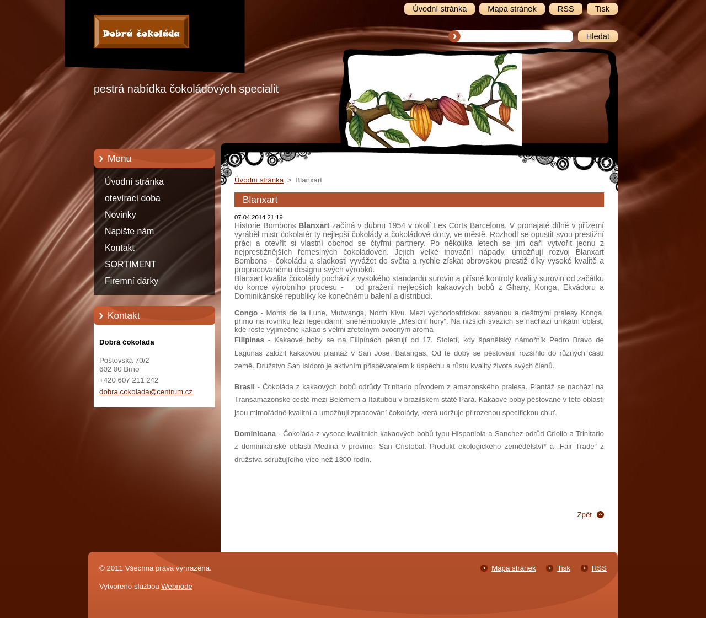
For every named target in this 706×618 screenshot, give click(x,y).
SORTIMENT (130, 264)
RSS (599, 568)
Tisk (563, 568)
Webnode (176, 586)
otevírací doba (133, 198)
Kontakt (120, 247)
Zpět (584, 514)
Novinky (120, 214)
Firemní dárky (131, 281)
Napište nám (129, 231)
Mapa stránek (513, 568)
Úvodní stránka (134, 181)
